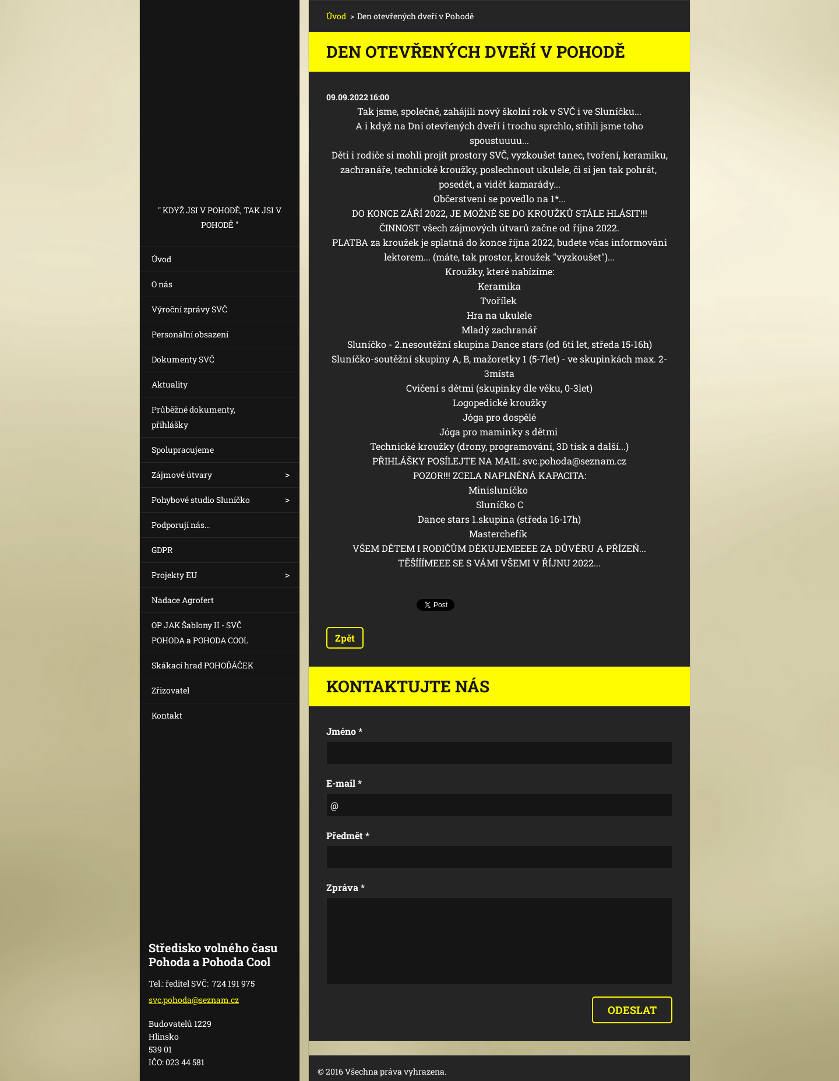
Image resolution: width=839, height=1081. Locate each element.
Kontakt (166, 715)
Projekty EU (174, 574)
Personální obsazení (189, 334)
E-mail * (344, 783)
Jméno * (344, 731)
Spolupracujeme (182, 449)
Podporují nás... (180, 524)
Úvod (161, 259)
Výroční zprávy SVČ (189, 309)
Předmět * (347, 835)
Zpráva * (345, 887)
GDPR (161, 549)
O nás (161, 284)
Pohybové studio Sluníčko (200, 499)
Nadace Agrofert (182, 599)
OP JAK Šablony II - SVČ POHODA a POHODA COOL (199, 632)
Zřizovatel (170, 690)
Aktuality (169, 384)
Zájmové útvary (181, 474)
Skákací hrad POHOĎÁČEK (202, 665)
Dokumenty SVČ (182, 359)
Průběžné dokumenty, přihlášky (193, 417)
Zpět (345, 638)
